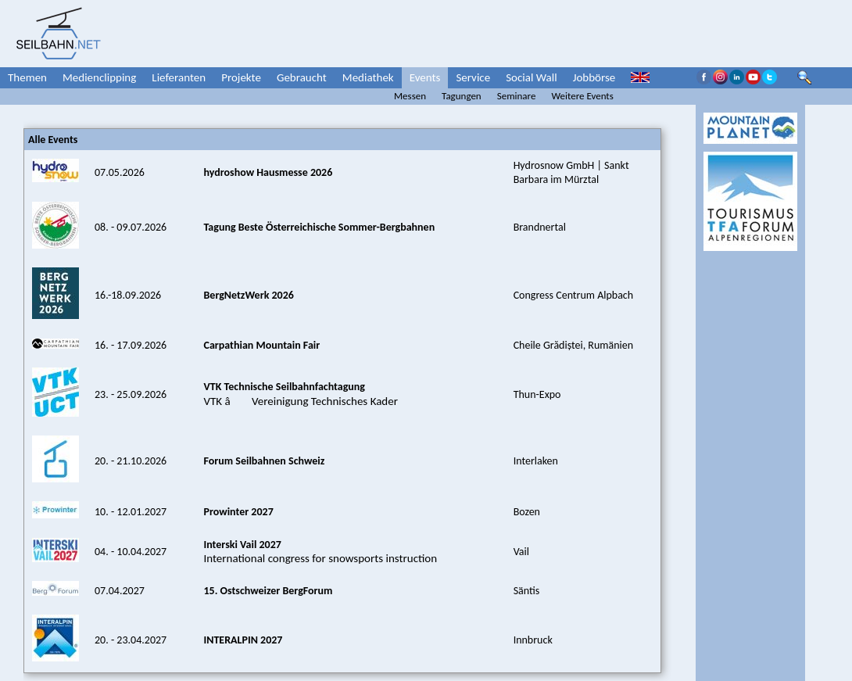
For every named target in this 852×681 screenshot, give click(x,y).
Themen (27, 77)
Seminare (516, 96)
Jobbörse (594, 77)
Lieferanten (179, 77)
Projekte (241, 77)
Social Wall (531, 77)
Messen (410, 96)
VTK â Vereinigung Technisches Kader (300, 393)
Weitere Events (582, 96)
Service (473, 77)
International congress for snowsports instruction (320, 551)
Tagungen (461, 96)
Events (425, 77)
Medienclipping (99, 77)
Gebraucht (302, 77)
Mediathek (368, 77)
